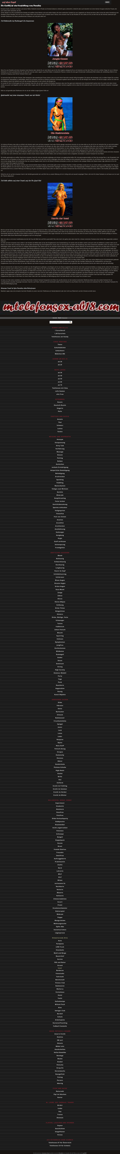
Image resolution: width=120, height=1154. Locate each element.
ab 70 (60, 385)
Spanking (60, 480)
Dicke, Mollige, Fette (60, 617)
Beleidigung (60, 473)
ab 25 (60, 365)
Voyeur (60, 1125)
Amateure (60, 809)
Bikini (60, 761)
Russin (60, 402)
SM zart (60, 1040)
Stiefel (60, 773)
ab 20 (60, 362)
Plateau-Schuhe (60, 767)
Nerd (60, 868)
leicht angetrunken (60, 828)
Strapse (60, 752)
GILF (60, 877)
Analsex (60, 520)
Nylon (60, 743)
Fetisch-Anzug (60, 749)
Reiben (60, 461)
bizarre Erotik (60, 1034)
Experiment (60, 803)
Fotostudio (60, 973)
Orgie (60, 538)
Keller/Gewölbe (60, 1052)
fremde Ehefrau (60, 849)
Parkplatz (60, 944)
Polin (60, 411)
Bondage (60, 1056)
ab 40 (60, 376)
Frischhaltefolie (60, 721)
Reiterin (60, 889)
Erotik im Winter (60, 795)
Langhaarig (60, 568)
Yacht (60, 998)
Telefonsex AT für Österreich (60, 1143)
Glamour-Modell (60, 673)
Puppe (60, 917)
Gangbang (60, 535)
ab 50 (60, 379)
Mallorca (60, 989)
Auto (60, 941)
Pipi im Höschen (60, 1094)
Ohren (60, 599)
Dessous (60, 758)
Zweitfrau (60, 855)
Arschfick (60, 523)
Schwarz (60, 425)
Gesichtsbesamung (60, 504)
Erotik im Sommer (60, 789)
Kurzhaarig (60, 565)
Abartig (60, 1083)
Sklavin (60, 1043)
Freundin (60, 852)
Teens (60, 344)
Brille (60, 777)
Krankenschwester (60, 908)
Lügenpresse (60, 933)
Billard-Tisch (60, 1004)
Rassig (60, 691)
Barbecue (60, 970)
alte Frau (60, 394)
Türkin (60, 432)
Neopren (60, 739)
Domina (60, 1037)
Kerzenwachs (60, 1071)
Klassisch (64, 318)
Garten (60, 959)
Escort (60, 902)
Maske (60, 1059)
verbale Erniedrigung (60, 467)
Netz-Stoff (60, 746)
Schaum (60, 715)
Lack (60, 730)
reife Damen (60, 391)
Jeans (60, 727)
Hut (60, 780)
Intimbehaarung (60, 574)
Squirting (60, 636)
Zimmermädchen (59, 899)
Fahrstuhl (60, 977)
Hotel (60, 995)
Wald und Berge (60, 953)
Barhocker (60, 712)
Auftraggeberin (60, 859)
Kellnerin (60, 896)
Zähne (60, 596)
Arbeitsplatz (60, 1020)
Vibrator (60, 705)
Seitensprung (60, 544)
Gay (59, 1111)
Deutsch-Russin (60, 405)
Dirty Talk (60, 446)
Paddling (60, 483)
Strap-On (60, 1068)
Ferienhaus (60, 992)
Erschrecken (60, 476)
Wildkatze (60, 651)
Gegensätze (60, 688)
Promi (60, 905)
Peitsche (60, 1065)
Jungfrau (60, 645)
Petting (60, 458)
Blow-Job (60, 495)
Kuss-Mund (60, 589)
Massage (60, 452)
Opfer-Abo (60, 927)
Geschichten (60, 1128)
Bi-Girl (60, 1105)
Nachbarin (60, 886)
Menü (107, 2)
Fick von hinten (60, 517)
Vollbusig (60, 605)
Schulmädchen (60, 347)
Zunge (60, 592)
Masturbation (60, 486)
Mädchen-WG (60, 354)
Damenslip (60, 755)
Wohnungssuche (60, 923)
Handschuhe (60, 764)
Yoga (60, 679)
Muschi (60, 633)
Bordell (60, 1014)
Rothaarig (60, 559)
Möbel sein (60, 1046)
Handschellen (60, 1049)
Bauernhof (60, 956)
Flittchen (60, 831)
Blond (60, 555)
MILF (60, 874)
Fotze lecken (60, 501)
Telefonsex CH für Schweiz (60, 1146)
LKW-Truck (60, 947)
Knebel (60, 1062)
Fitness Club (60, 983)
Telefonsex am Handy (60, 337)
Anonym (60, 439)
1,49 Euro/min (59, 333)
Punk (60, 682)
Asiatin (60, 419)
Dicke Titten (60, 608)
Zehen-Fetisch (60, 630)
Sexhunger (60, 532)
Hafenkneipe (60, 1001)
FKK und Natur (60, 962)
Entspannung (60, 442)
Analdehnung (60, 529)
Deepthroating (60, 498)
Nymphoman (60, 642)
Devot (60, 660)
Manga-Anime (60, 920)
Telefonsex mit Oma (60, 388)
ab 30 (60, 373)
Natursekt (60, 1091)
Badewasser (60, 718)
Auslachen (60, 464)
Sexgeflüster (60, 1132)
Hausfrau (60, 812)
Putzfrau (60, 815)
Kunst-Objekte (60, 694)
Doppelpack (60, 840)
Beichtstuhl (59, 980)
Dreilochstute (60, 648)
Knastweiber (60, 825)
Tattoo (60, 623)
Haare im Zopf (60, 571)
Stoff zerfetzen (60, 541)
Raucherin (60, 685)
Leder (60, 736)
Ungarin (60, 408)
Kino (60, 1007)
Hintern (60, 614)
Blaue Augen (60, 580)
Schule (60, 1017)
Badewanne (60, 986)
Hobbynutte (60, 821)
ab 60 (60, 382)
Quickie (60, 492)
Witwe (60, 880)
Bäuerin (60, 893)
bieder (60, 657)
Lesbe (60, 1108)
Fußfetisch (60, 626)
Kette (60, 709)
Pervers (60, 1080)
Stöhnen (60, 639)
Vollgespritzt (60, 510)
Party (60, 676)
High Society (60, 670)
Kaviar (60, 1097)
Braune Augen (60, 583)
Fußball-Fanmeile (60, 1026)
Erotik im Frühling (60, 786)
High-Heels (60, 770)
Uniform (60, 783)
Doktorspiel (60, 911)
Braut (60, 846)
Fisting (60, 1077)
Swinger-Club (60, 1011)
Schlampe (60, 834)
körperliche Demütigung (60, 470)
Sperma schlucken (60, 507)
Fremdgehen (60, 548)
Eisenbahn (60, 950)
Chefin (59, 865)
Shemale (60, 1118)
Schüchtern (60, 351)
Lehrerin (60, 871)
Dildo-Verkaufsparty (60, 818)
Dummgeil (60, 654)
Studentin (60, 806)
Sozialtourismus (60, 930)
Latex (60, 733)
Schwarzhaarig (60, 562)
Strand (60, 965)
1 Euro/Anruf (60, 330)
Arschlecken (60, 526)
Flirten (60, 1135)
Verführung (60, 449)
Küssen (60, 455)
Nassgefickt (60, 1074)
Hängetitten (60, 611)
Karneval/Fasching (60, 1023)
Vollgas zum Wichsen (60, 489)
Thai (60, 422)
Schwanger (60, 620)
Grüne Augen (60, 586)
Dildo (60, 702)
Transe (60, 1114)
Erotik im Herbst (60, 792)
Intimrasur (60, 577)
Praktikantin (60, 862)
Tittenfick (60, 514)
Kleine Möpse (60, 602)
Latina (60, 428)
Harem (60, 843)
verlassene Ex (60, 883)
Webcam (60, 914)
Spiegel (60, 724)
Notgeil (60, 837)
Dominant (60, 664)
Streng (60, 667)
